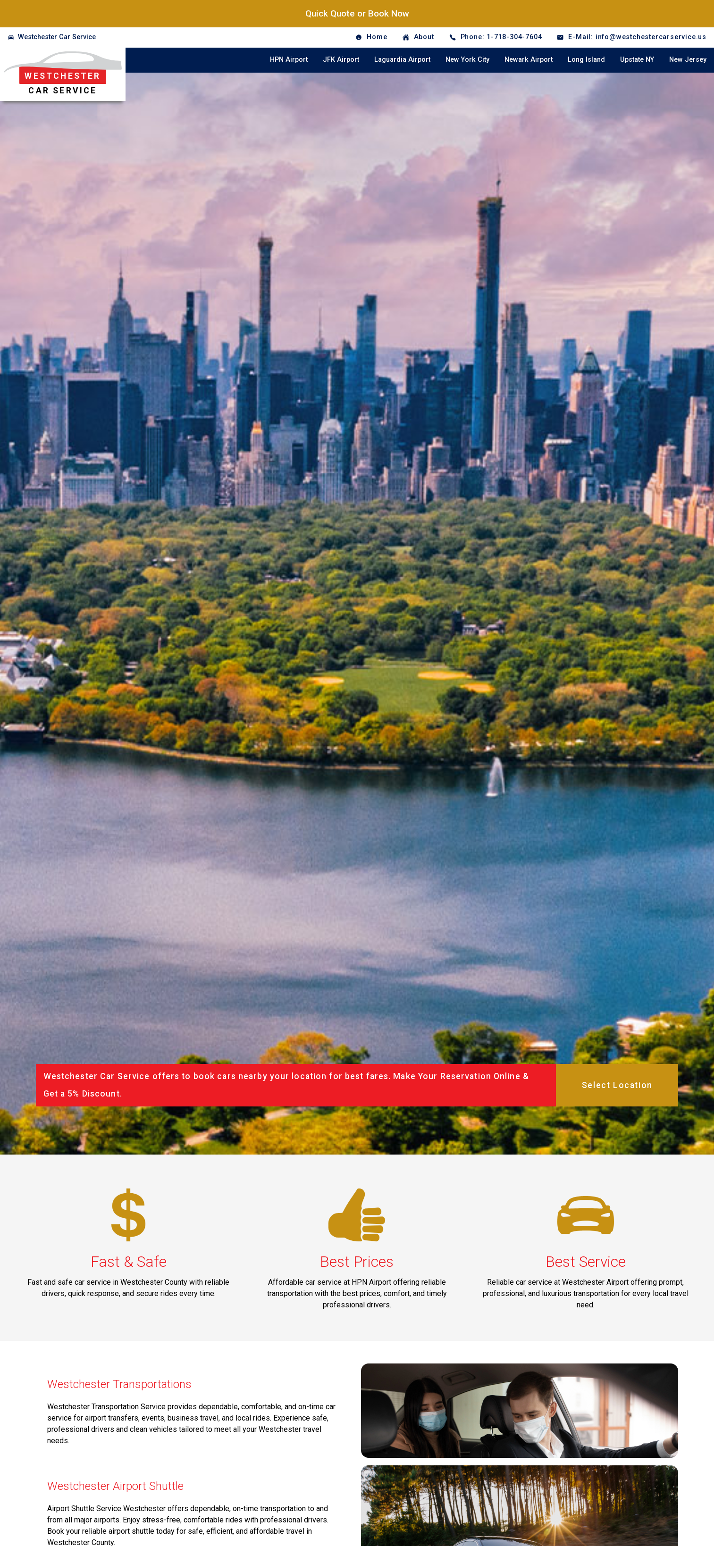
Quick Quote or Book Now (357, 13)
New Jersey (687, 60)
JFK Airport (341, 60)
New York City (467, 60)
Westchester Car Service (57, 37)
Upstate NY (637, 60)
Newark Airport (528, 60)
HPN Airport (289, 60)
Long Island (586, 60)
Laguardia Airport (402, 60)
